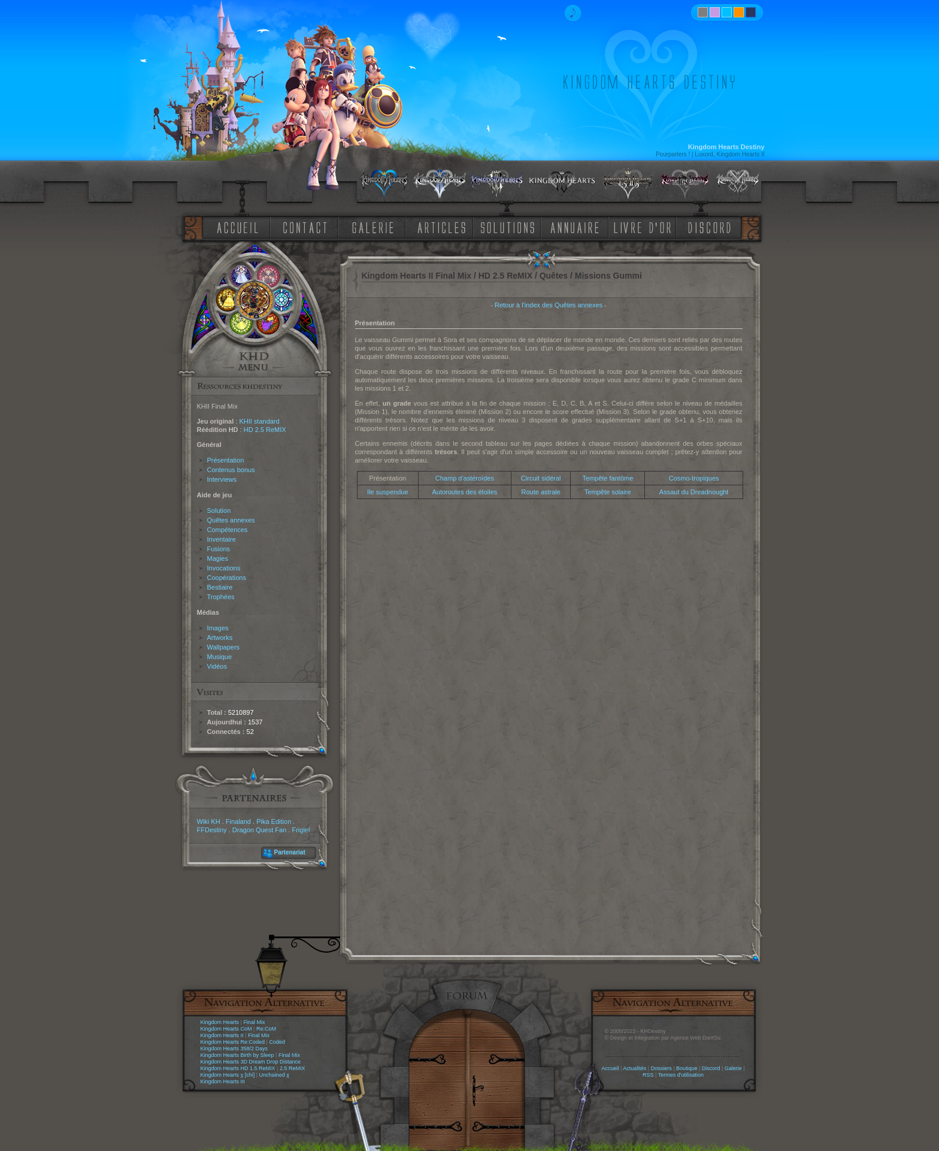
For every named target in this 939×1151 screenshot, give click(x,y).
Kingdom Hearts (220, 1022)
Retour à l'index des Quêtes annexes (548, 305)
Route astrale (540, 492)
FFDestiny (212, 829)
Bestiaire (220, 587)
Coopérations (226, 577)
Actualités (634, 1068)
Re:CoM (266, 1029)
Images (218, 628)
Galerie (733, 1068)
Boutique (687, 1068)
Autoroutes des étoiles (464, 492)
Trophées (221, 596)
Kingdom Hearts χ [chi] (228, 1075)
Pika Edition (273, 821)
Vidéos (217, 666)
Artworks (220, 637)
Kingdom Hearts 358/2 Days (234, 1049)
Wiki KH (208, 821)
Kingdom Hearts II (222, 1035)
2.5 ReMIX (292, 1068)
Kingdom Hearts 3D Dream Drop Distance (251, 1062)
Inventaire (221, 539)
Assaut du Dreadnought (694, 492)
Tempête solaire (607, 492)
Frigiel (301, 829)
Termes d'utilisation (681, 1075)
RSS (648, 1075)
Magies (217, 558)
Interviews (222, 479)
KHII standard (259, 421)
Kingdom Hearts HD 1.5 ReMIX (238, 1068)
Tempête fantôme (607, 478)
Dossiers (661, 1068)
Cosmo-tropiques (694, 478)
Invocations (224, 568)
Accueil (610, 1068)
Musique (219, 656)
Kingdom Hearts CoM (226, 1029)
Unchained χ (274, 1075)
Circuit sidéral (541, 478)
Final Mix (254, 1022)
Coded (277, 1042)
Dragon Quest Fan (259, 829)
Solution (219, 510)
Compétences (227, 529)
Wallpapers (223, 647)
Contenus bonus (231, 469)
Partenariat (289, 852)
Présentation (225, 460)
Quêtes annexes (231, 520)
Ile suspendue (387, 492)
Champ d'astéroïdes (464, 478)
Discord (711, 1068)
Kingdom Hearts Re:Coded (233, 1042)
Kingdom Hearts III (223, 1081)
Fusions (219, 548)
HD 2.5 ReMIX (265, 429)
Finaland (238, 821)
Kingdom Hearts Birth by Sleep (237, 1055)
